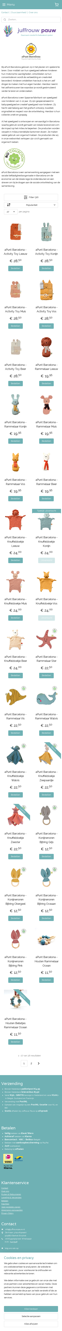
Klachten (5, 1204)
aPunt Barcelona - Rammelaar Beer (47, 482)
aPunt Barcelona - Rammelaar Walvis (46, 716)
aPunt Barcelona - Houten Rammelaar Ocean (47, 961)
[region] (31, 1282)
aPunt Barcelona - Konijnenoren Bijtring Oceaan (47, 899)
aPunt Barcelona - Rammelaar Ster (47, 659)
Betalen (4, 1201)
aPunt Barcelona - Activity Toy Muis (15, 309)
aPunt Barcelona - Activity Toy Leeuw (15, 252)
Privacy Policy (7, 1213)
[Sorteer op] (31, 205)
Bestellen (15, 268)
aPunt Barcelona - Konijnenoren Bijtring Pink (15, 961)
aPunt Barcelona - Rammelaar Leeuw (46, 367)
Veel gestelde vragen (10, 1207)
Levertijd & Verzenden (11, 1197)
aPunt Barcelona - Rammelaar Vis (15, 716)
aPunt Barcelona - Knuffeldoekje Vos (47, 601)
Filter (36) (31, 197)
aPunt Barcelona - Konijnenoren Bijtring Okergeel (15, 899)
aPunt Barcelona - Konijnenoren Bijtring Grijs (47, 838)
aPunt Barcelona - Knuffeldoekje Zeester (15, 838)
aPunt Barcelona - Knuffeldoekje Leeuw (15, 541)
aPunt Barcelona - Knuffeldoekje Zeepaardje (47, 776)
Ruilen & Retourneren (11, 1194)
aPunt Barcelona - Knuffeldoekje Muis (15, 601)
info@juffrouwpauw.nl (15, 1229)
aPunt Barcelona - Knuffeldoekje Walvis (15, 776)
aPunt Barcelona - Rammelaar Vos (15, 482)
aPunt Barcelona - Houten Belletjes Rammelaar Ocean (15, 1023)
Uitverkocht (46, 560)
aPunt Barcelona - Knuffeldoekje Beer (15, 659)
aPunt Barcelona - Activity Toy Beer (15, 367)
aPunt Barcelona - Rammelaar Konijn (15, 424)
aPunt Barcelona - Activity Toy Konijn (46, 252)
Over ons (33, 12)
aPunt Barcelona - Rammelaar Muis (47, 424)
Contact (5, 12)
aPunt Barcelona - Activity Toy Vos (47, 309)
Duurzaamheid (18, 12)
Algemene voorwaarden (12, 1210)
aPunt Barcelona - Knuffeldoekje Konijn (47, 541)
